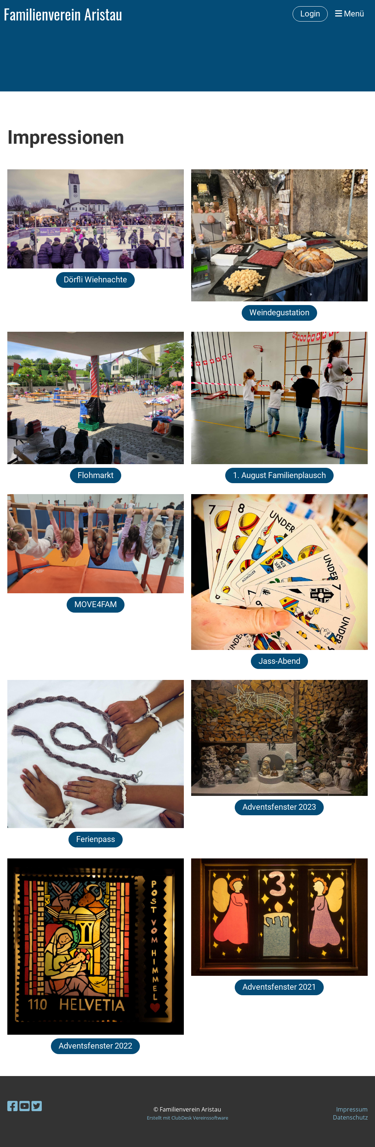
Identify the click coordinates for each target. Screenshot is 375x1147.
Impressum (352, 1109)
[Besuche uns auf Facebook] (12, 1106)
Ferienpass (95, 839)
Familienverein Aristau (63, 14)
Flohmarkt (96, 475)
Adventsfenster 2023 (279, 807)
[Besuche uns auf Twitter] (36, 1106)
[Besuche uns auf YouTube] (24, 1106)
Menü (349, 13)
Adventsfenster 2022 (95, 1045)
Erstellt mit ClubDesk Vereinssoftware (187, 1117)
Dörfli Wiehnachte (95, 279)
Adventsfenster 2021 (279, 987)
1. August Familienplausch (279, 475)
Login (310, 13)
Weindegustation (279, 312)
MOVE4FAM (95, 604)
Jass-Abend (279, 661)
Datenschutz (350, 1117)
